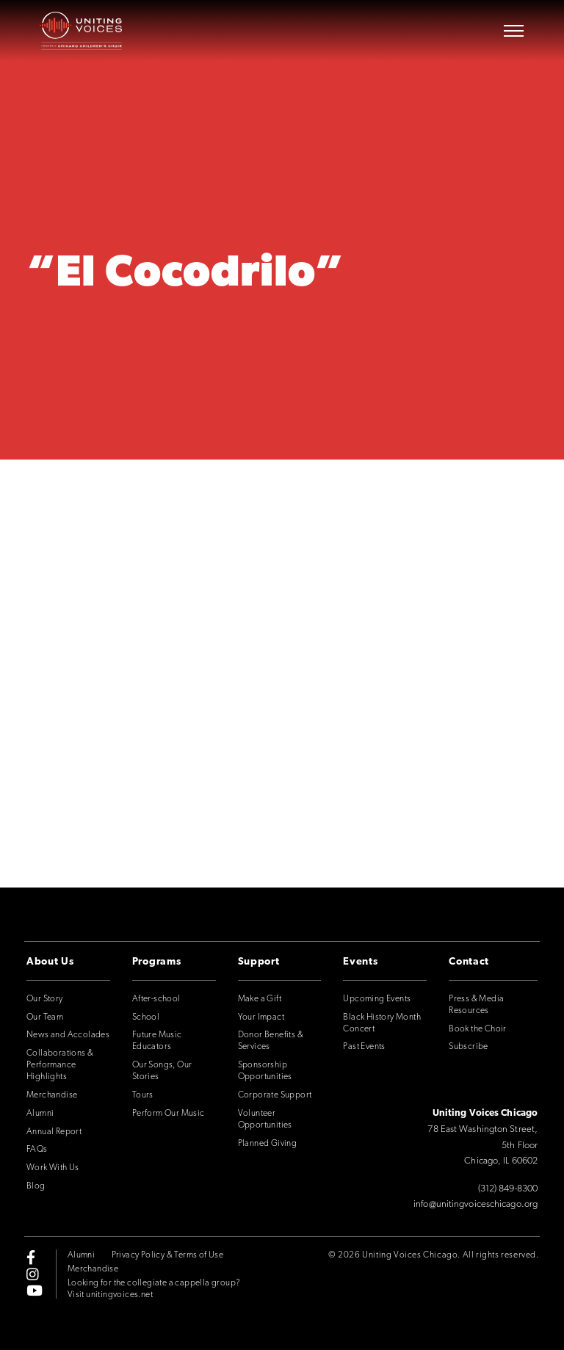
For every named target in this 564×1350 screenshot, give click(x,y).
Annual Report (54, 1132)
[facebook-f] (30, 1257)
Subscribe (468, 1046)
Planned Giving (267, 1143)
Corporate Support (275, 1095)
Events (360, 962)
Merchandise (51, 1095)
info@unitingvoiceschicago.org (475, 1204)
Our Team (44, 1017)
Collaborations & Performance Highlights (59, 1065)
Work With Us (52, 1168)
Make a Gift (259, 999)
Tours (142, 1095)
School (145, 1017)
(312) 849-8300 (508, 1189)
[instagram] (32, 1274)
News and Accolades (67, 1035)
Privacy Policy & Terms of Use (168, 1255)
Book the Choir (478, 1029)
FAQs (37, 1149)
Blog (36, 1186)
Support (259, 962)
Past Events (364, 1046)
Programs (156, 962)
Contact (469, 962)
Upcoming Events (377, 999)
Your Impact (261, 1017)
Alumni (40, 1113)
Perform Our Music (168, 1113)
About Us (50, 962)
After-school (156, 999)
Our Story (44, 999)
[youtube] (34, 1290)
